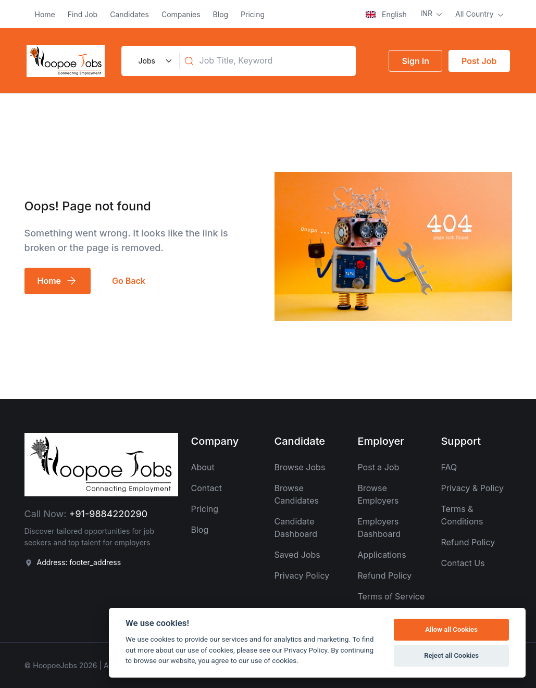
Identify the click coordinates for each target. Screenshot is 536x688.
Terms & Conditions (462, 515)
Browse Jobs (299, 467)
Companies (181, 14)
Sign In (415, 61)
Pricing (253, 14)
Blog (221, 14)
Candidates (129, 14)
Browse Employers (377, 494)
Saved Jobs (297, 554)
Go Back (128, 281)
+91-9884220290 (108, 513)
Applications (381, 554)
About (202, 467)
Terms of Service (391, 596)
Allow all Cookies (451, 629)
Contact (206, 488)
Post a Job (378, 467)
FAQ (449, 467)
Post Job (479, 61)
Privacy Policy (301, 575)
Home (45, 14)
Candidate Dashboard (295, 527)
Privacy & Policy (472, 488)
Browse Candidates (296, 494)
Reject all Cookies (451, 655)
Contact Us (462, 563)
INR (427, 13)
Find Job (82, 14)
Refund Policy (384, 575)
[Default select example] (154, 61)
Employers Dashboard (379, 527)
